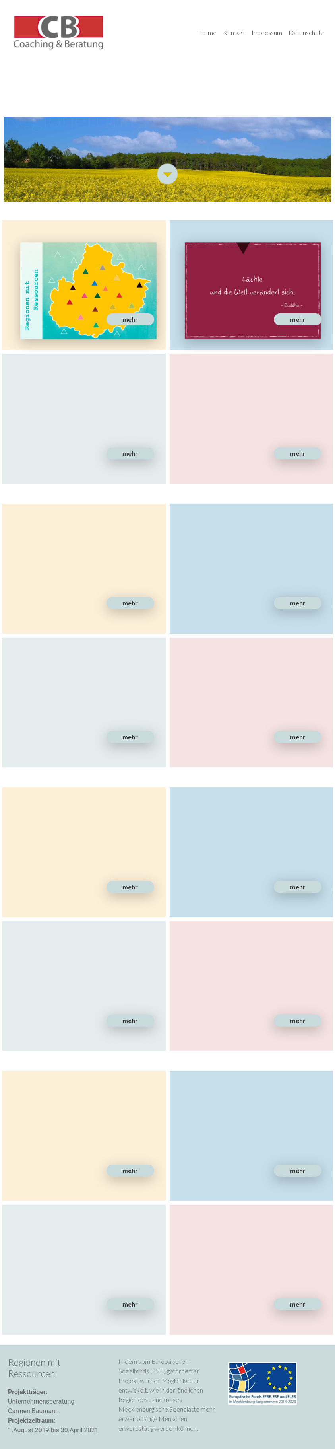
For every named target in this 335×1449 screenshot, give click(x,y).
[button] (130, 319)
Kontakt (234, 32)
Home (208, 32)
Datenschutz (306, 32)
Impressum (267, 32)
